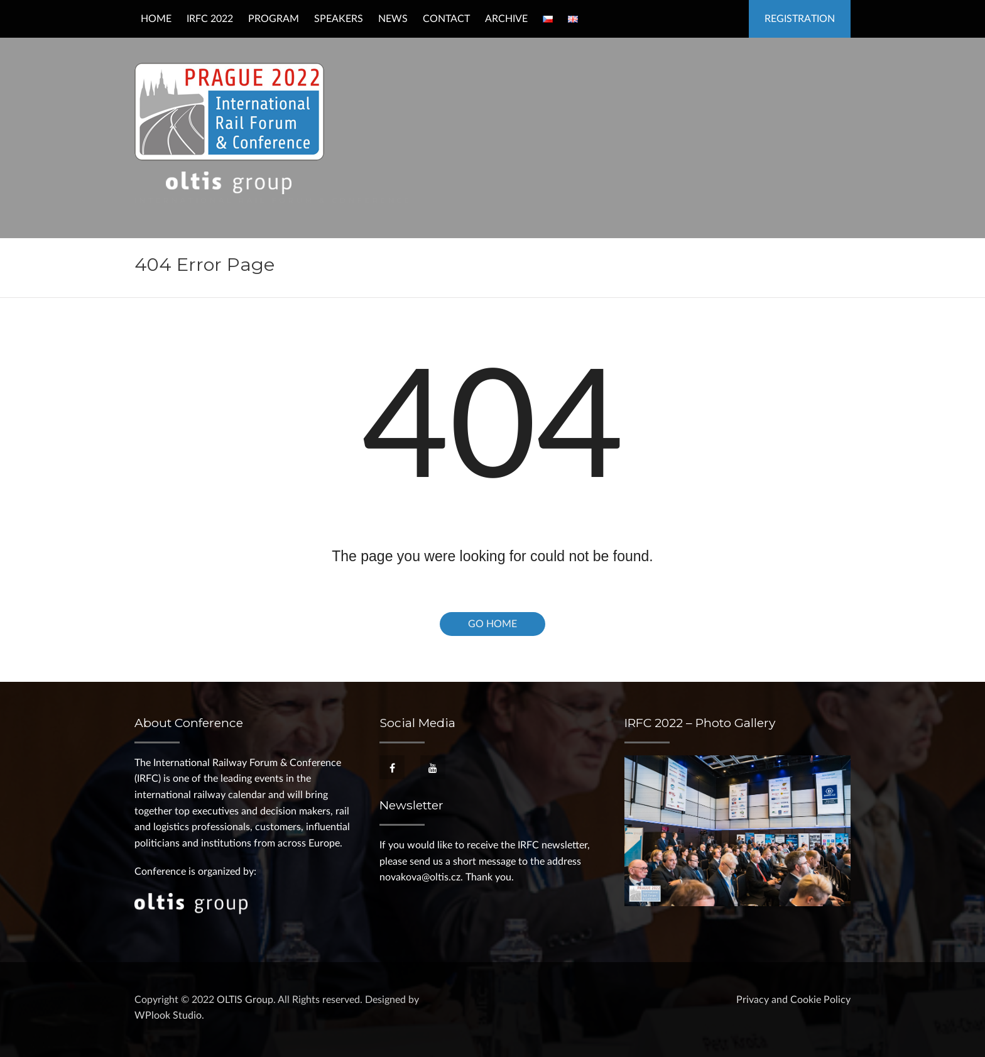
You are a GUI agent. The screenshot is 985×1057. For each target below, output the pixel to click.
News (393, 19)
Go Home (492, 624)
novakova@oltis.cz (419, 877)
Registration (800, 19)
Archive (506, 19)
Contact (446, 19)
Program (273, 19)
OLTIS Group (245, 1000)
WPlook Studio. (169, 1015)
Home (156, 19)
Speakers (338, 19)
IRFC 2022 (210, 19)
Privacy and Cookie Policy (793, 1000)
